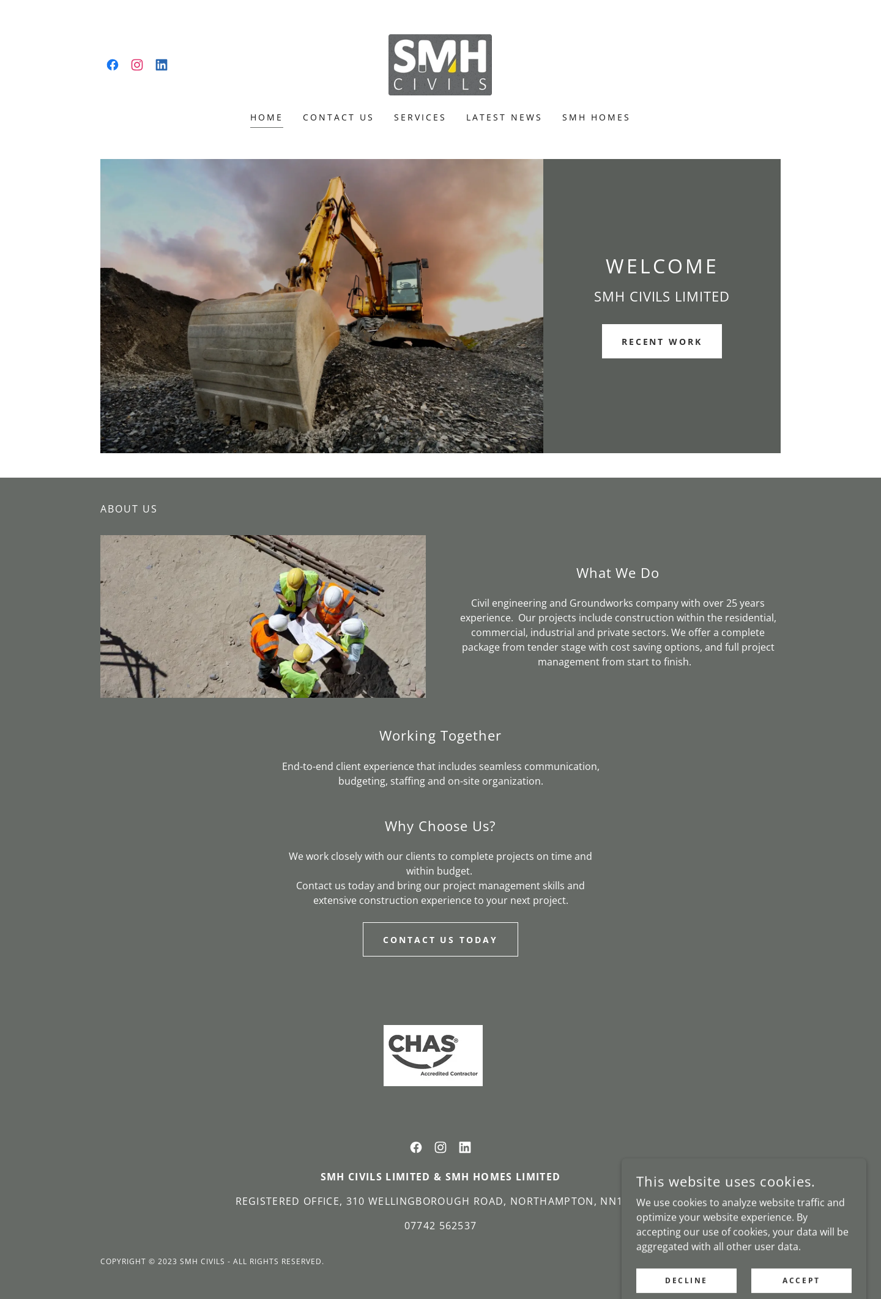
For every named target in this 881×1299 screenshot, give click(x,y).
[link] (112, 65)
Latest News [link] (504, 117)
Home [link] (266, 117)
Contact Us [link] (338, 117)
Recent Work (662, 341)
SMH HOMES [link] (596, 117)
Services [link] (420, 117)
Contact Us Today (441, 940)
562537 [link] (458, 1225)
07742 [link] (420, 1225)
